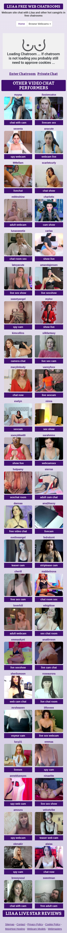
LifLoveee (49, 707)
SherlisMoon (18, 673)
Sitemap (9, 924)
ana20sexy (49, 503)
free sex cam (18, 599)
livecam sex (49, 122)
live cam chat (49, 667)
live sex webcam (49, 735)
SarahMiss (49, 435)
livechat (18, 190)
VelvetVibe (49, 809)
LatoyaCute (18, 264)
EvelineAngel (18, 537)
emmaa (49, 741)
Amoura (18, 809)
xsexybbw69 (18, 435)
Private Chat (47, 74)
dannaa (18, 503)
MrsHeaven (18, 707)
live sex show (18, 292)
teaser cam (18, 565)
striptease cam (49, 565)
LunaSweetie (18, 230)
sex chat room (48, 633)
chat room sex (18, 258)
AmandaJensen (49, 264)
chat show (49, 190)
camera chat (18, 361)
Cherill (18, 571)
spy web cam (18, 803)
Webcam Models (36, 928)
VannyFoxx (49, 367)
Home (21, 23)
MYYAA (18, 94)
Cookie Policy (52, 924)
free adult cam (48, 905)
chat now (18, 395)
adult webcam (18, 224)
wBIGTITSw (49, 605)
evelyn (18, 401)
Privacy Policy (35, 924)
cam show (49, 224)
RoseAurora (48, 673)
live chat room (48, 701)
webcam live (49, 156)
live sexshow (49, 292)
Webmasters (55, 928)
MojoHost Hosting (15, 928)
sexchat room (18, 497)
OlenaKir (18, 843)
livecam (48, 531)
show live (48, 258)
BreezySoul (18, 878)
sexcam (18, 429)
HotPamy (18, 469)
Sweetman (49, 878)
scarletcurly (49, 162)
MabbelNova (49, 571)
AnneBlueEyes (18, 775)
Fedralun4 (48, 537)
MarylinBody (18, 367)
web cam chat (18, 701)
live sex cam (48, 361)
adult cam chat (49, 497)
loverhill (18, 605)
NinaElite (49, 775)
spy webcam (18, 156)
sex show (48, 429)
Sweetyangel (18, 299)
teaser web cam (49, 837)
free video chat (18, 531)
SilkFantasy (49, 333)
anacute (49, 128)
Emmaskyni (18, 639)
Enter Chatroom (22, 74)
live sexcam (49, 395)
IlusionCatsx (49, 94)
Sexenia (18, 128)
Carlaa (49, 230)
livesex (18, 769)
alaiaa (48, 843)
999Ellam (18, 162)
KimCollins (18, 333)
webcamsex (49, 463)
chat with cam (18, 122)
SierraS (49, 469)
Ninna (49, 401)
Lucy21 (18, 741)
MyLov (49, 299)
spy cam (18, 327)
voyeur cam (18, 735)
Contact (21, 924)
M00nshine (18, 196)
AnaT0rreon (49, 639)
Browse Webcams (40, 23)
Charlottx (49, 196)
